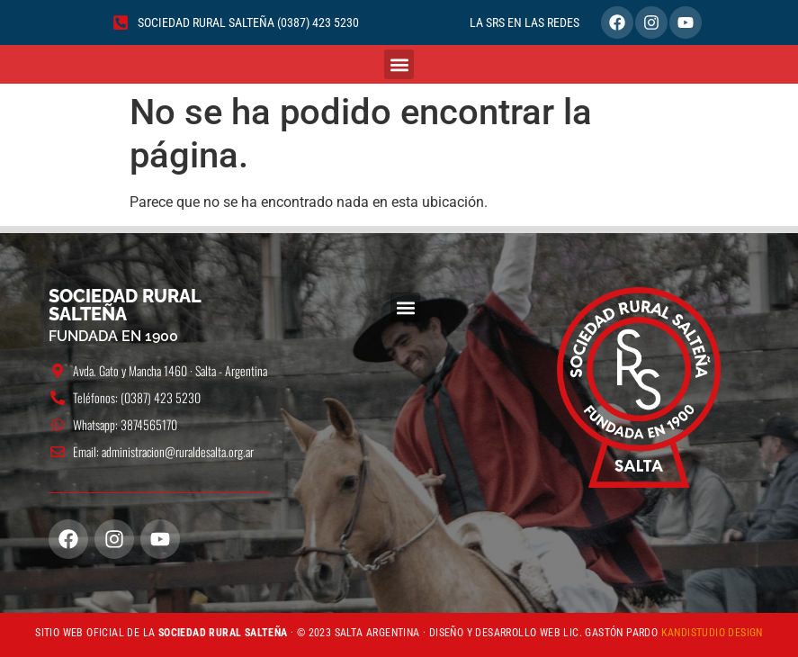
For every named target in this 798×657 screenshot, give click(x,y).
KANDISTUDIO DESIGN (712, 632)
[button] (399, 64)
